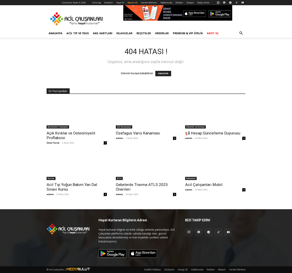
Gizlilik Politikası (152, 269)
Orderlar (162, 33)
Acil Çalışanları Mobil (204, 184)
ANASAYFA (163, 73)
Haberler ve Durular (195, 127)
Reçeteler (144, 33)
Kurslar (51, 178)
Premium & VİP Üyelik (188, 33)
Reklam (179, 2)
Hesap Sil (183, 269)
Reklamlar (191, 178)
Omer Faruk (53, 142)
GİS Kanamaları (124, 127)
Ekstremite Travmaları (58, 127)
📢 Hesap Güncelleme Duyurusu (212, 133)
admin (119, 138)
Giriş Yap (96, 2)
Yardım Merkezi (149, 2)
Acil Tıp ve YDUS (77, 33)
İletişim (190, 2)
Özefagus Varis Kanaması (138, 133)
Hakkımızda (166, 2)
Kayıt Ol (120, 2)
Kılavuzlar (124, 33)
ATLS (119, 178)
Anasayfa (55, 33)
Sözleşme (169, 269)
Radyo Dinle (203, 2)
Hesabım (108, 2)
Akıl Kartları (102, 33)
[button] (241, 33)
